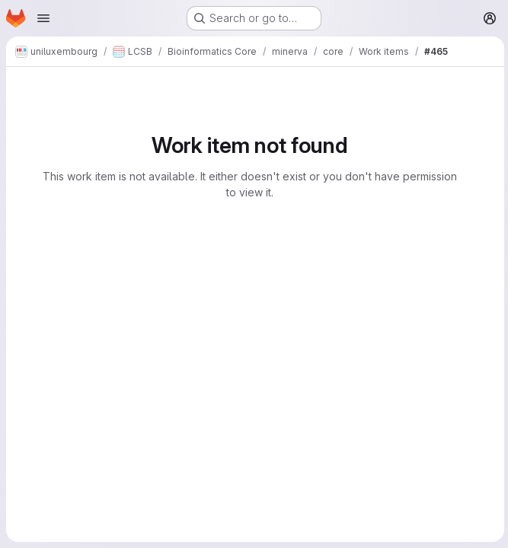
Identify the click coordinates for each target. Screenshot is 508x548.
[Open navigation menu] (43, 18)
